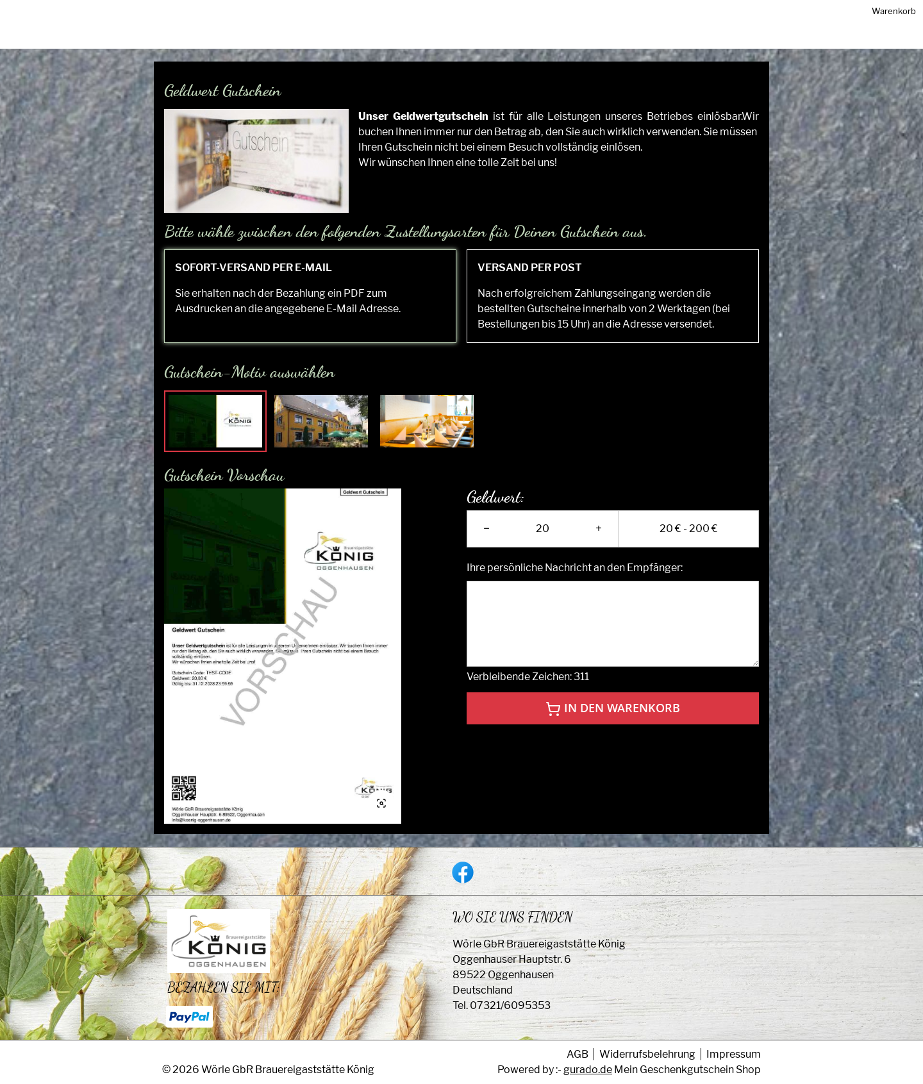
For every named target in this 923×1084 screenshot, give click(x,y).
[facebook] (461, 871)
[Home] (584, 37)
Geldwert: (496, 509)
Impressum (733, 1054)
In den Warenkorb (612, 721)
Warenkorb (738, 36)
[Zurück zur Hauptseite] (656, 37)
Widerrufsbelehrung (647, 1054)
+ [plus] (598, 541)
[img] (210, 37)
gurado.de (587, 1069)
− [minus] (486, 541)
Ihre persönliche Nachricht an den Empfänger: (575, 580)
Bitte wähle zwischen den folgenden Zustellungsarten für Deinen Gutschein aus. (405, 244)
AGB (577, 1054)
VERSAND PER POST (530, 280)
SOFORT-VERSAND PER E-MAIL (253, 280)
